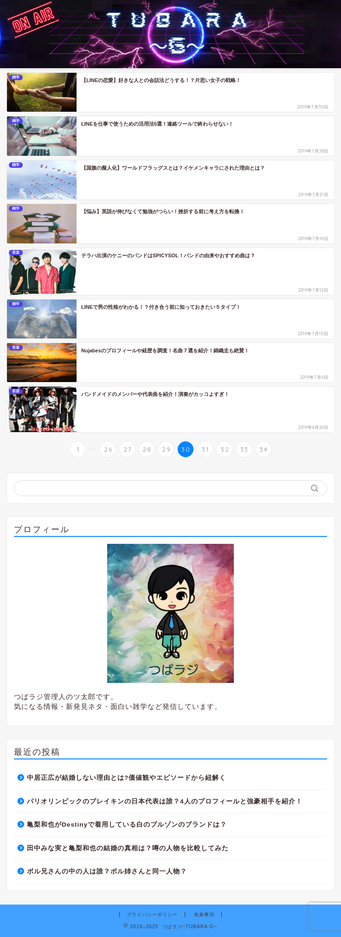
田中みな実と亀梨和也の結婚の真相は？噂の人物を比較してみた (128, 848)
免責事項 (204, 914)
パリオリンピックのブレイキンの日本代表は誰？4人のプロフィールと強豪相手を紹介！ (164, 801)
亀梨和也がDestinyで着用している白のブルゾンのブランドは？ (127, 824)
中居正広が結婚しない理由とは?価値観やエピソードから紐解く (126, 777)
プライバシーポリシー (152, 914)
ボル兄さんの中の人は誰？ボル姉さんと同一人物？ (110, 871)
